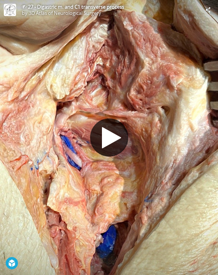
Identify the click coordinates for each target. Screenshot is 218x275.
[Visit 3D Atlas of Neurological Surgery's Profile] (10, 10)
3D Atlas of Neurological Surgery (65, 13)
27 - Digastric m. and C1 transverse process (76, 6)
